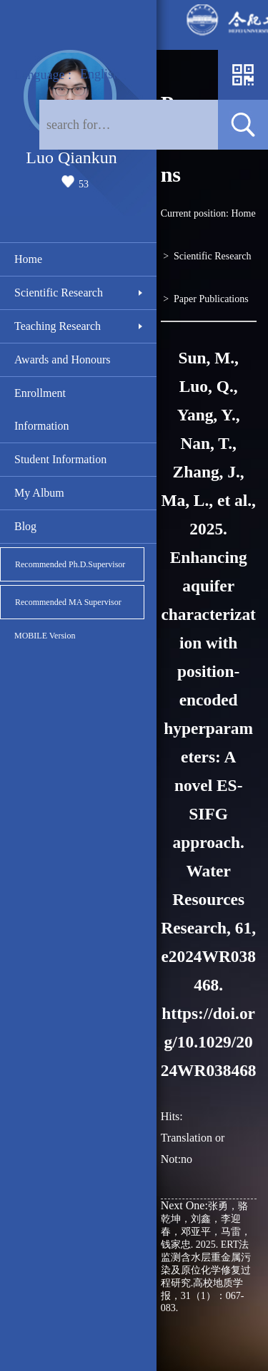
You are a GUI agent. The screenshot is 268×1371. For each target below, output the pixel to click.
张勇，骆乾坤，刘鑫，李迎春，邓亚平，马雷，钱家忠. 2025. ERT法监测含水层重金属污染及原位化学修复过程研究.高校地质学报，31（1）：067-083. (206, 1256)
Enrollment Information (41, 409)
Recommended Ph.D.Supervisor (70, 564)
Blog (25, 526)
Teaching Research (57, 326)
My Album (39, 493)
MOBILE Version (44, 636)
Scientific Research (58, 292)
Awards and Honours (62, 359)
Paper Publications (211, 299)
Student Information (60, 459)
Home (28, 259)
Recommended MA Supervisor (68, 602)
